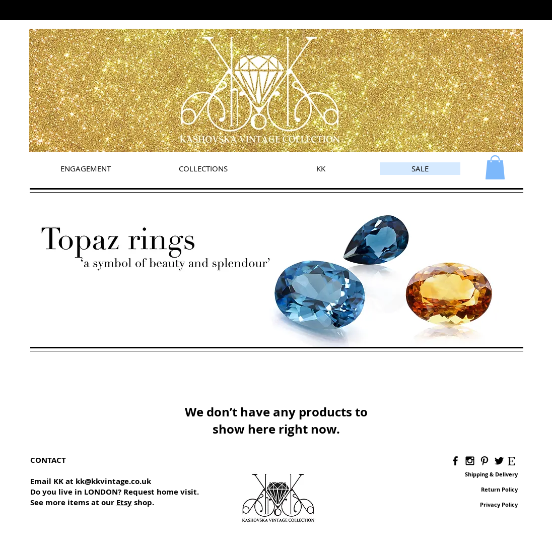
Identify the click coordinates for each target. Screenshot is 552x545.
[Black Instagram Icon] (470, 461)
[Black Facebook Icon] (455, 461)
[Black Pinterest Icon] (484, 461)
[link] (495, 167)
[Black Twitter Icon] (499, 461)
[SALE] (420, 168)
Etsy (124, 502)
